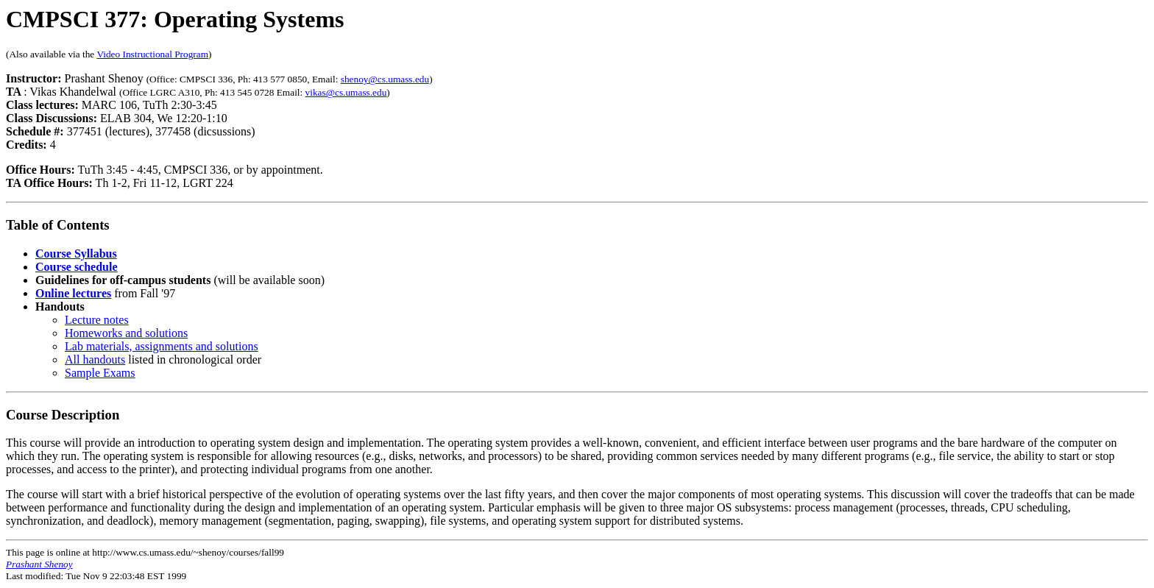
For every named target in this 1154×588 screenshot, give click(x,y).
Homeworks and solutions (126, 333)
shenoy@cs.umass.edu (385, 79)
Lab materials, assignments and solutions (161, 346)
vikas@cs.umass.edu (346, 92)
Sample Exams (100, 372)
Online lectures (73, 293)
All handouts (95, 359)
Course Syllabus (76, 253)
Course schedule (76, 267)
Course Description (62, 414)
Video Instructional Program (152, 54)
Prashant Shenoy (39, 564)
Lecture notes (97, 320)
